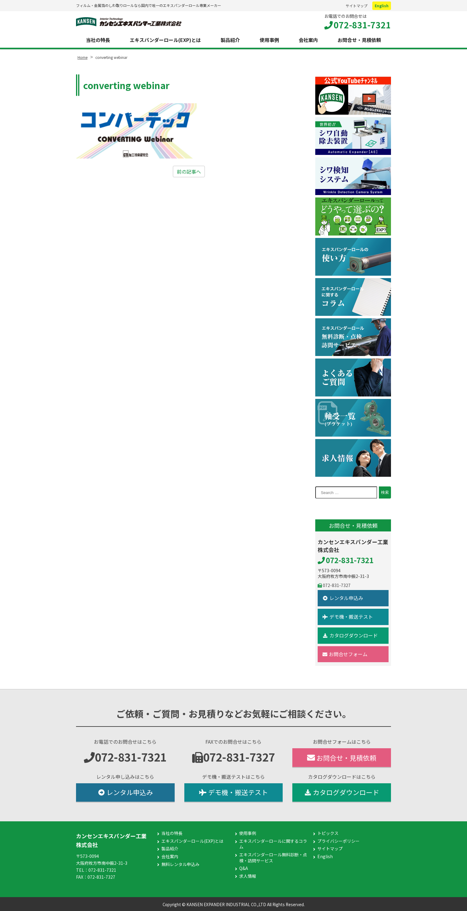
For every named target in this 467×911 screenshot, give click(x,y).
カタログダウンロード (350, 635)
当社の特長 (98, 39)
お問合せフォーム (344, 654)
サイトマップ (356, 5)
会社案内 (308, 39)
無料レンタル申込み (180, 864)
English (382, 5)
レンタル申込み (342, 597)
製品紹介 (230, 39)
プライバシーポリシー (338, 841)
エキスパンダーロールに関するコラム (273, 844)
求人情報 (247, 876)
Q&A (243, 868)
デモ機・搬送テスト (347, 616)
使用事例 (269, 39)
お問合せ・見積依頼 (359, 39)
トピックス (327, 833)
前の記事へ (189, 171)
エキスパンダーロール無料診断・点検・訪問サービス (273, 858)
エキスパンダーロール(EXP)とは (165, 39)
